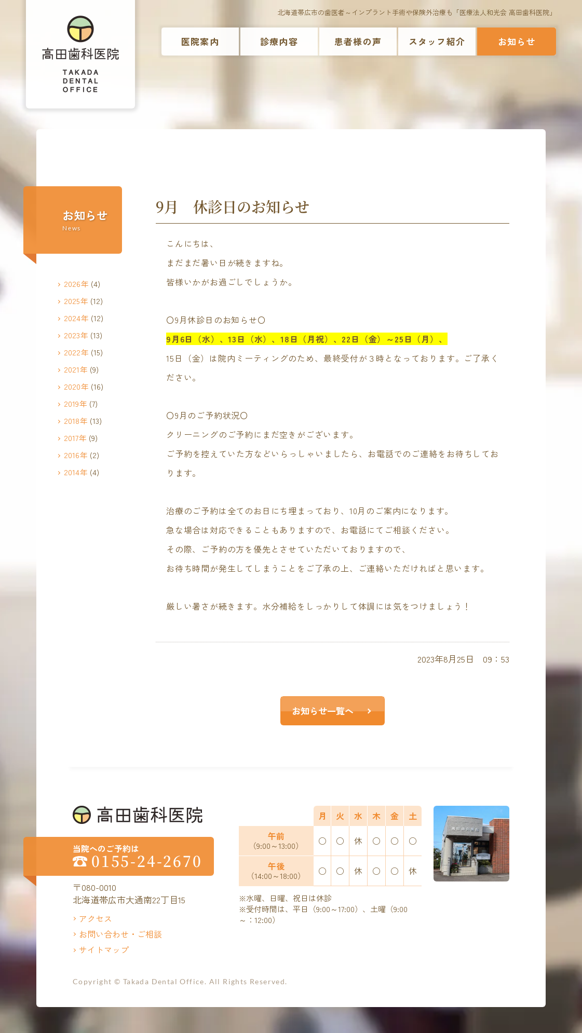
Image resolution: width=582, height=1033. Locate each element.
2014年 (76, 471)
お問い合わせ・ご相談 (120, 934)
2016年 (76, 454)
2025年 (76, 300)
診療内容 (279, 41)
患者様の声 (358, 41)
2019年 (75, 403)
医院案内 (200, 41)
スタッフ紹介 (437, 41)
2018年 (76, 420)
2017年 (75, 437)
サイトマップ (104, 949)
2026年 (76, 283)
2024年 (76, 317)
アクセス (95, 918)
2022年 (76, 352)
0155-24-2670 (146, 861)
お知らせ (517, 41)
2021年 (76, 369)
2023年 (76, 334)
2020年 (76, 386)
